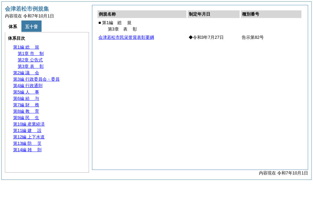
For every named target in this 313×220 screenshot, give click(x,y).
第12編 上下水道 (29, 136)
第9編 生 (26, 117)
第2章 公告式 (30, 59)
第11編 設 (27, 130)
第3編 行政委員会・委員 (36, 79)
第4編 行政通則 (27, 85)
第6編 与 (26, 98)
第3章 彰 (31, 66)
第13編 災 (27, 143)
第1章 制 (31, 53)
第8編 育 (26, 111)
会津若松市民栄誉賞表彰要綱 (126, 37)
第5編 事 (26, 92)
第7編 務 (26, 104)
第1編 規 (26, 47)
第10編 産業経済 (29, 124)
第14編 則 (27, 149)
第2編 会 (26, 72)
